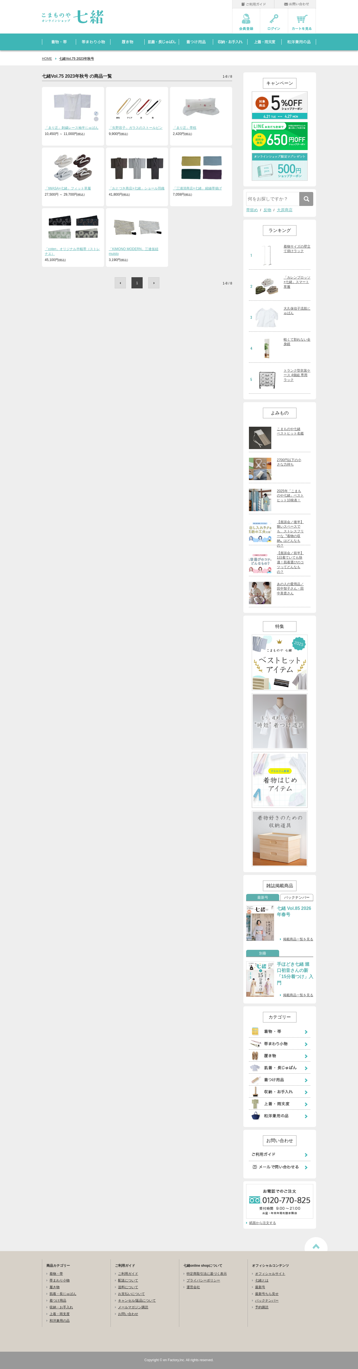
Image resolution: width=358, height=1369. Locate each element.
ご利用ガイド (128, 1274)
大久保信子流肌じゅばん (297, 311)
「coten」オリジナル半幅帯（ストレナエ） (72, 251)
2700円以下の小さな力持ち (289, 462)
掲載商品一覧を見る (298, 939)
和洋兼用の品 (60, 1321)
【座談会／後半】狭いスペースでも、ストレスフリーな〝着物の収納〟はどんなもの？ (290, 533)
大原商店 (285, 210)
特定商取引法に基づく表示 (207, 1274)
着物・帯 (56, 1274)
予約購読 (261, 1307)
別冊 (262, 953)
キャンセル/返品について (137, 1300)
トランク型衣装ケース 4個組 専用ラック (297, 375)
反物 (267, 210)
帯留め (252, 210)
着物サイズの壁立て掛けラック (297, 249)
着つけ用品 (58, 1300)
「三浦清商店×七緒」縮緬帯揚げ (197, 188)
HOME (47, 59)
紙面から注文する (262, 1223)
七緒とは (261, 1280)
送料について (128, 1287)
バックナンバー (297, 898)
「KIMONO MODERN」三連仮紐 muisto (133, 251)
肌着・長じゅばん (63, 1294)
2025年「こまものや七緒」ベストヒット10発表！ (290, 495)
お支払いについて (131, 1294)
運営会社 (193, 1287)
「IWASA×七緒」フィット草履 (68, 188)
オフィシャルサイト (270, 1274)
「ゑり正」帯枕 (184, 128)
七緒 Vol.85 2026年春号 (294, 911)
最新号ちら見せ (267, 1294)
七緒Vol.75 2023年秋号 (76, 59)
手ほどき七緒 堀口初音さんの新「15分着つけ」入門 (295, 973)
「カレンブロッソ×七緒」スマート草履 (297, 282)
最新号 (262, 898)
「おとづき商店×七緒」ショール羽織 (136, 188)
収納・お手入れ (61, 1307)
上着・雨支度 (60, 1314)
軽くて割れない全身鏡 (297, 342)
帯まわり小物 (60, 1280)
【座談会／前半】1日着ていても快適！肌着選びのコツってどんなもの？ (290, 562)
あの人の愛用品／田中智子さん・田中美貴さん (290, 588)
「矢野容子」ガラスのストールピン (135, 128)
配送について (128, 1280)
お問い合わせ (128, 1314)
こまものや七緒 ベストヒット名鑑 (290, 431)
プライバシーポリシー (203, 1280)
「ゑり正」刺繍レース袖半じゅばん (71, 128)
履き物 (55, 1287)
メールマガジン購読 (133, 1307)
